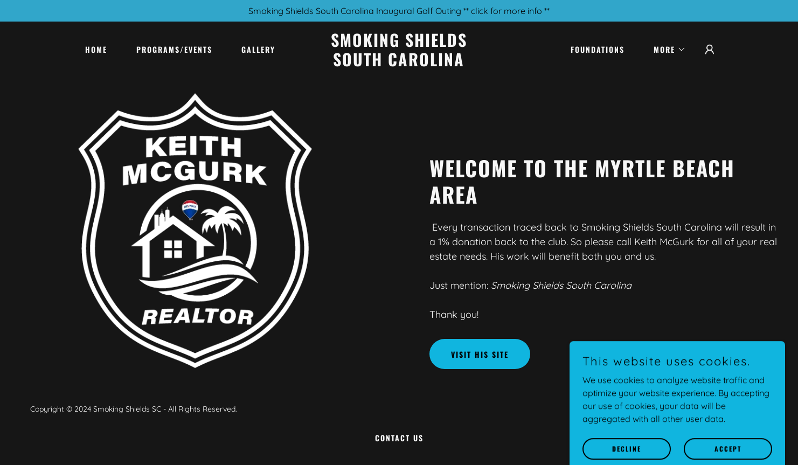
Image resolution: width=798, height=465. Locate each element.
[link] (399, 63)
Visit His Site (480, 354)
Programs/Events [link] (174, 49)
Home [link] (96, 49)
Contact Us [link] (399, 437)
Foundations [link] (597, 49)
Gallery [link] (258, 49)
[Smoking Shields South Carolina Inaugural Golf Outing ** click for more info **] (399, 10)
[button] (666, 49)
